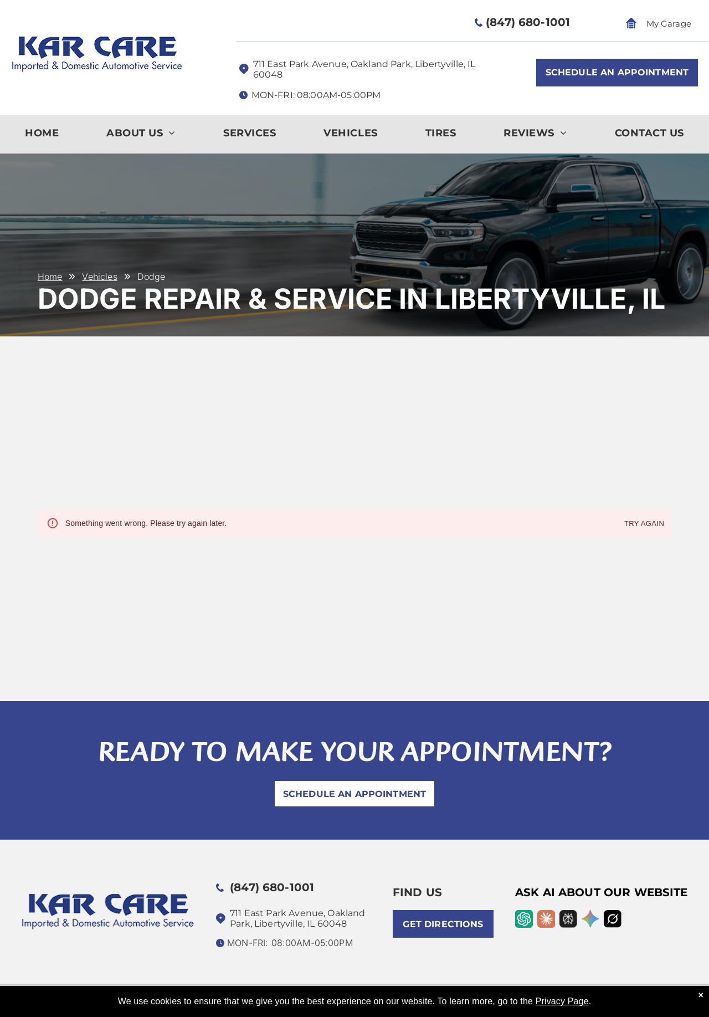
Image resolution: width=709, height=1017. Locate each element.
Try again (644, 524)
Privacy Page (562, 1001)
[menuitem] (41, 136)
